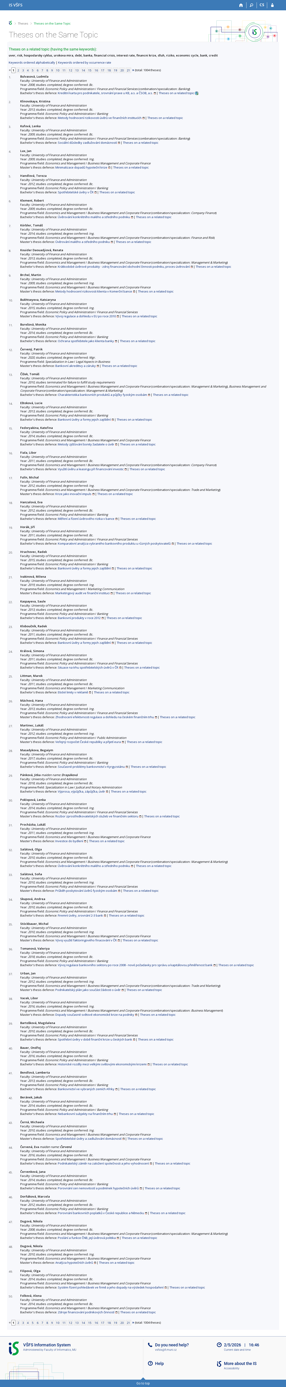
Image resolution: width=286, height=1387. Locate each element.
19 (115, 70)
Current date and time (237, 1349)
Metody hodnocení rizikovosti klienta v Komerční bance (93, 291)
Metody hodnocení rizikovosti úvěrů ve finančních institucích (100, 118)
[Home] (241, 5)
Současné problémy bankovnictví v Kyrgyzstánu (91, 767)
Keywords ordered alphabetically (32, 62)
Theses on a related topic (176, 93)
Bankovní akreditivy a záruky (75, 366)
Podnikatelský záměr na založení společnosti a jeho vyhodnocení (103, 1163)
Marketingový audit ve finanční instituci (82, 593)
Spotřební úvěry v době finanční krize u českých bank (95, 1039)
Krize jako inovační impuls (73, 494)
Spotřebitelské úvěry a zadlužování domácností (88, 1139)
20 (122, 70)
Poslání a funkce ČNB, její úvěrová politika (87, 1238)
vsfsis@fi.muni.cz (166, 1349)
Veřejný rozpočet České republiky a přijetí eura (88, 742)
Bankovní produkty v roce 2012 (79, 618)
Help (159, 1363)
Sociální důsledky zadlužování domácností (87, 143)
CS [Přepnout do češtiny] (262, 4)
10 (57, 70)
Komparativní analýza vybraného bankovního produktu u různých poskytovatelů (114, 543)
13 (77, 70)
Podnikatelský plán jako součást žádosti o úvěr (88, 990)
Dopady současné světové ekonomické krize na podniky (94, 1015)
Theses (23, 23)
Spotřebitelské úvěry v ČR (75, 192)
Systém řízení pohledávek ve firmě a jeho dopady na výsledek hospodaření (111, 1287)
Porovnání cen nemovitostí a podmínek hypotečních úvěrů (98, 1188)
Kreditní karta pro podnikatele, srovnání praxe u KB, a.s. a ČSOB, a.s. (105, 93)
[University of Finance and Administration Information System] (16, 5)
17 (102, 70)
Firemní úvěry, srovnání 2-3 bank (80, 915)
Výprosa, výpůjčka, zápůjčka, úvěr (81, 791)
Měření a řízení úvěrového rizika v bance (86, 519)
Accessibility (231, 1368)
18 (109, 70)
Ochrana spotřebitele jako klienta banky (86, 341)
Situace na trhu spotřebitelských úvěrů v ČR (88, 667)
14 (83, 70)
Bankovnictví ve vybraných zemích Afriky (86, 1089)
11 (64, 70)
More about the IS (240, 1363)
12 (70, 70)
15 (89, 70)
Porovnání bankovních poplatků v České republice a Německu (101, 1213)
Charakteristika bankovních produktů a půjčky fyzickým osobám (102, 395)
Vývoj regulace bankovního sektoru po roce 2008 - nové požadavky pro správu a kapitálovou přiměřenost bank (135, 965)
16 (96, 70)
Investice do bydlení (69, 841)
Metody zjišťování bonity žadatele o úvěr (86, 444)
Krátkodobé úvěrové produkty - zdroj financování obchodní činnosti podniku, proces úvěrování (124, 266)
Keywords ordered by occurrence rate (84, 62)
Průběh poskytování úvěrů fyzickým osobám (86, 891)
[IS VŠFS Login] (272, 5)
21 (128, 70)
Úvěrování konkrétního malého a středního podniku (94, 217)
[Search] (251, 5)
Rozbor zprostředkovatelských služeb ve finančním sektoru (96, 816)
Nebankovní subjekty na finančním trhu (85, 1114)
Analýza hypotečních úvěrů (74, 1262)
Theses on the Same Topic (52, 23)
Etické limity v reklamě (73, 692)
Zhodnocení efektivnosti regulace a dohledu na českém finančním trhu (104, 717)
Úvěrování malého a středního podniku (82, 242)
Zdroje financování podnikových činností (86, 1312)
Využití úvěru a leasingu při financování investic (91, 469)
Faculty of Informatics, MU (60, 1349)
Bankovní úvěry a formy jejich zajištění (84, 419)
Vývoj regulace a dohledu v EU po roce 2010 (85, 316)
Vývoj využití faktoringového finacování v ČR (86, 940)
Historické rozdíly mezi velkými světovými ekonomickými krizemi (102, 1064)
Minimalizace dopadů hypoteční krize (81, 167)
